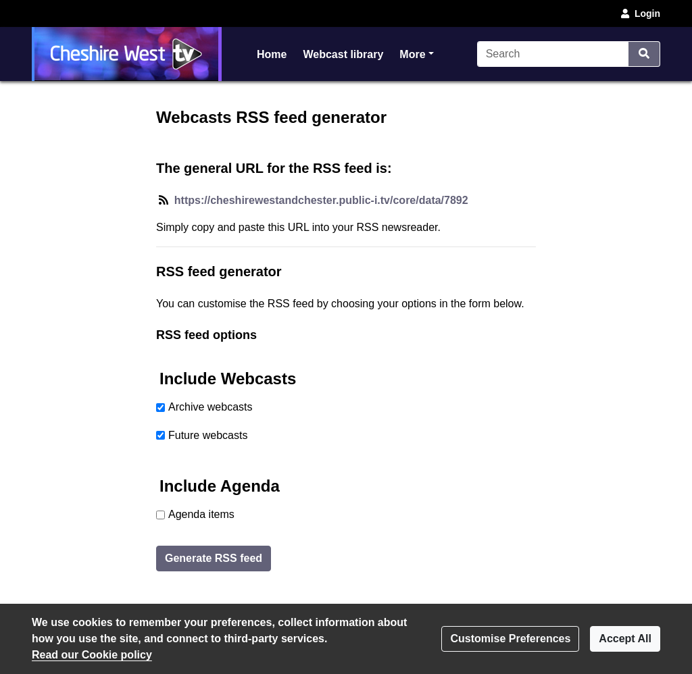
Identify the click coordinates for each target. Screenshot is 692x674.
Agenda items (201, 514)
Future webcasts (207, 435)
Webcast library (343, 54)
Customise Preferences (510, 638)
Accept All (625, 638)
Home (272, 54)
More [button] (416, 53)
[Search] (553, 54)
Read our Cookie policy (92, 654)
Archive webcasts (210, 407)
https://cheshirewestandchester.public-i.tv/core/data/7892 (321, 200)
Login (639, 13)
